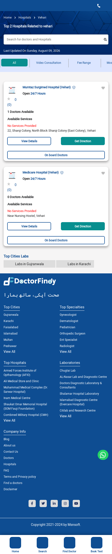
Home (8, 17)
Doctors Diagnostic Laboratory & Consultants (81, 385)
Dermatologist (69, 321)
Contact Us (11, 451)
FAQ (6, 470)
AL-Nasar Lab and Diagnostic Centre (83, 377)
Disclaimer (10, 489)
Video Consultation (48, 62)
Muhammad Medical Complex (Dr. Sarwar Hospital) (26, 389)
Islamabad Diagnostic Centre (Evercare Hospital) (78, 402)
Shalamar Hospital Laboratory (79, 393)
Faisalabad (11, 327)
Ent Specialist (68, 339)
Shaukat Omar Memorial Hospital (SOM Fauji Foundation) (25, 406)
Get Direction (83, 141)
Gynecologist (68, 314)
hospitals (24, 17)
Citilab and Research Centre (77, 410)
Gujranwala (11, 314)
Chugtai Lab (68, 370)
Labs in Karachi (79, 264)
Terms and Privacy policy (20, 476)
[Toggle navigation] (5, 5)
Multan (8, 339)
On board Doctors (56, 155)
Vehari (41, 17)
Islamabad (11, 333)
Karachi (9, 321)
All (14, 62)
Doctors (9, 458)
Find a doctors (13, 483)
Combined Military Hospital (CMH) (26, 415)
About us (9, 445)
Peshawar (10, 346)
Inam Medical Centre (17, 398)
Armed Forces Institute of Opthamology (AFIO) (20, 372)
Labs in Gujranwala (29, 264)
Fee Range (84, 62)
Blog (6, 439)
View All (9, 351)
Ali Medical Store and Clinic (21, 381)
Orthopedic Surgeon (72, 333)
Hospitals (10, 464)
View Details (29, 141)
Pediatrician (67, 327)
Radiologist (67, 346)
